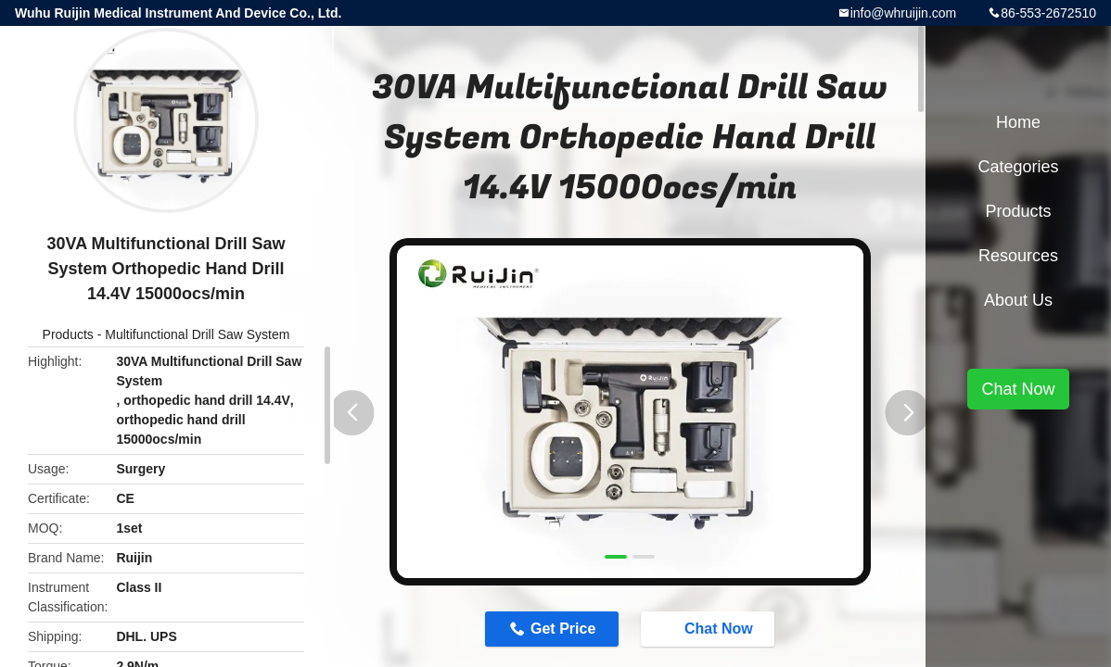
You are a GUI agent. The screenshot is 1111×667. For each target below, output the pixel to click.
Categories (1017, 166)
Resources (1018, 255)
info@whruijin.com (903, 13)
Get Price (562, 628)
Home (1018, 122)
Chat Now (709, 628)
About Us (1018, 300)
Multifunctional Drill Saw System (197, 334)
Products (68, 334)
